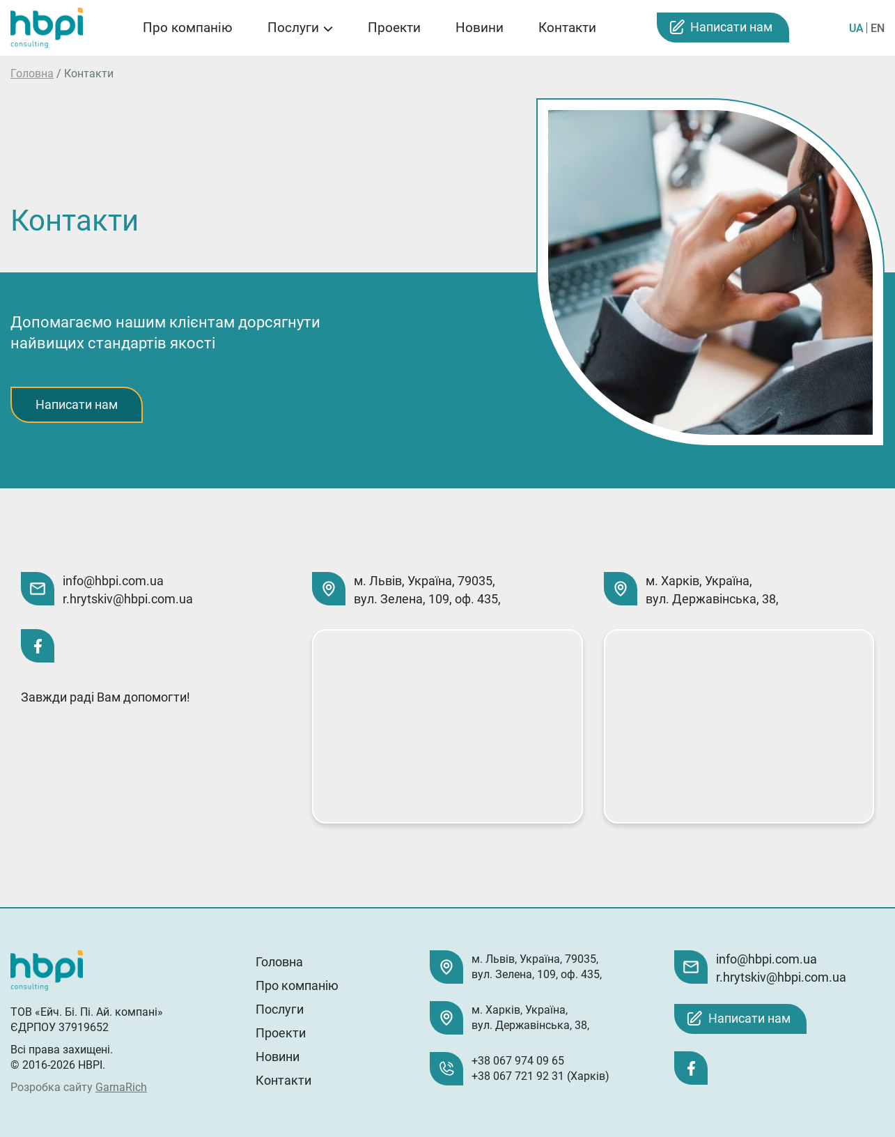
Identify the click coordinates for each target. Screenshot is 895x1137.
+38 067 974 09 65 (518, 1060)
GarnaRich (121, 1087)
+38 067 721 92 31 (518, 1076)
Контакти (567, 28)
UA (856, 28)
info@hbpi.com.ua (113, 580)
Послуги (293, 28)
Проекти (394, 28)
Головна (32, 73)
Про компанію (188, 28)
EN (878, 28)
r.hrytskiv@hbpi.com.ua (128, 598)
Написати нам (731, 27)
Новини (480, 28)
